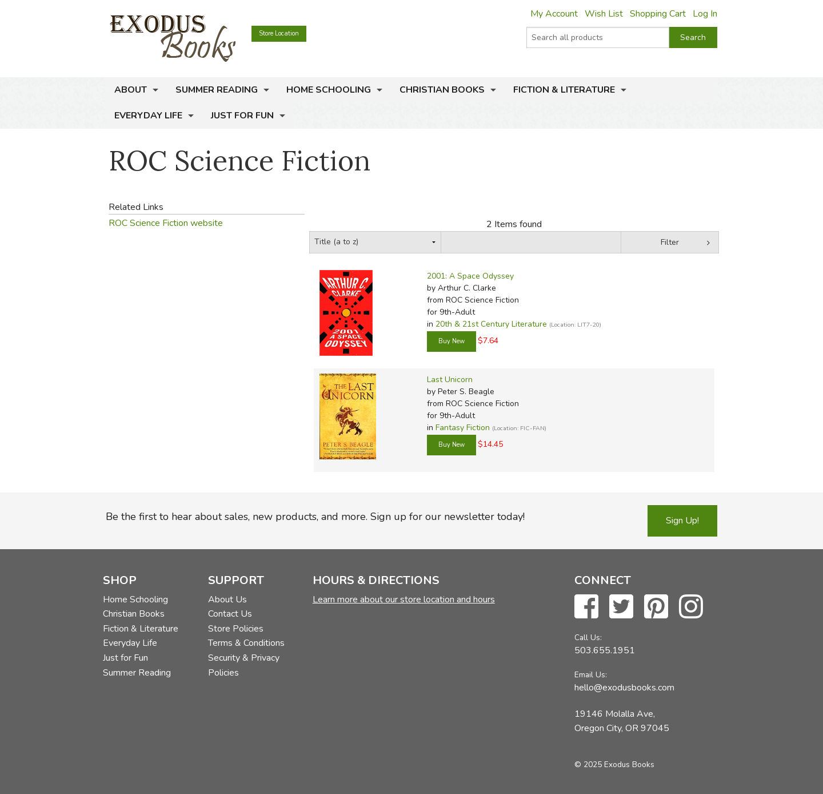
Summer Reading (216, 90)
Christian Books (442, 90)
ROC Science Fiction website (166, 223)
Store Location (279, 33)
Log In (705, 13)
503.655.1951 (604, 650)
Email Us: (590, 674)
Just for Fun (242, 115)
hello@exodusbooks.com (624, 687)
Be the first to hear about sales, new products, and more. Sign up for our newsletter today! (315, 516)
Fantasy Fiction (463, 427)
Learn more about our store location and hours (404, 599)
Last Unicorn (450, 379)
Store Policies (235, 628)
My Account (554, 13)
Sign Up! (682, 520)
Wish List (604, 13)
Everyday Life (148, 115)
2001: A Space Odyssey (470, 276)
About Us (227, 599)
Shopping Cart (658, 13)
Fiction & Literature (564, 90)
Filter (670, 242)
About (130, 90)
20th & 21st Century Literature (491, 324)
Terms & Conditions (246, 643)
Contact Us (230, 614)
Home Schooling (328, 90)
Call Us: (588, 637)
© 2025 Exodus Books (614, 764)
